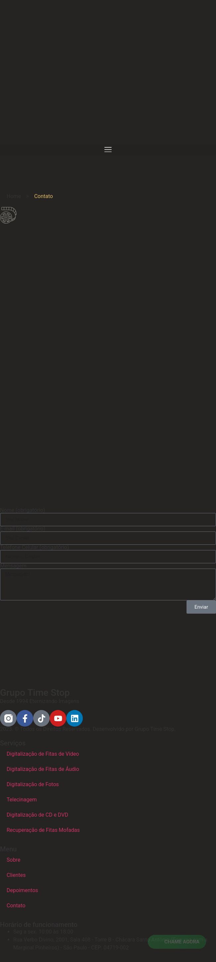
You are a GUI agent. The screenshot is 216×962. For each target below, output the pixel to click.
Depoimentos (22, 890)
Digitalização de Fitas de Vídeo (43, 754)
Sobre (13, 860)
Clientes (16, 875)
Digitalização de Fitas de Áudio (43, 769)
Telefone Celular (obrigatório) (34, 547)
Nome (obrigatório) (22, 510)
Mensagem (13, 566)
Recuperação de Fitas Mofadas (43, 830)
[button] (108, 149)
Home (14, 196)
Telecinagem (22, 799)
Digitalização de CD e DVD (37, 815)
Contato (16, 905)
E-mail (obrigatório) (22, 529)
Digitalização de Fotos (33, 784)
